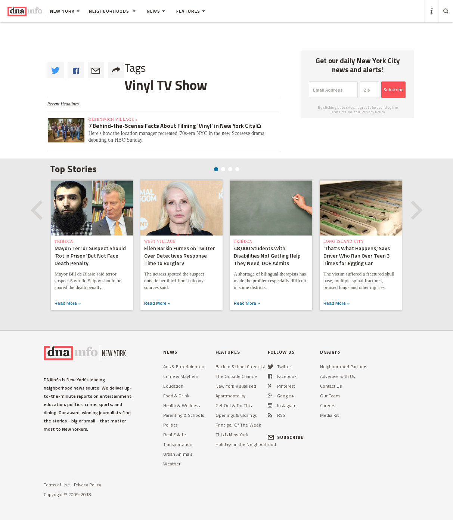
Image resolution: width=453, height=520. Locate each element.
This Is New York (231, 434)
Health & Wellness (181, 405)
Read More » (68, 303)
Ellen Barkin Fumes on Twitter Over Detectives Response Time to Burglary (179, 255)
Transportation (178, 444)
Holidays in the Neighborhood (245, 444)
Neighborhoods (112, 11)
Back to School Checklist (240, 366)
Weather (172, 463)
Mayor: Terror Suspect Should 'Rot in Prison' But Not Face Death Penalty (90, 255)
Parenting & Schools (183, 415)
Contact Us (331, 386)
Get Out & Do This (233, 405)
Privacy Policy (373, 112)
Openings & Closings (236, 415)
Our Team (330, 395)
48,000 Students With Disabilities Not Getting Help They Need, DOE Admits (267, 255)
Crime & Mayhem (181, 376)
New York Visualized (235, 386)
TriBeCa (64, 241)
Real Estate (174, 434)
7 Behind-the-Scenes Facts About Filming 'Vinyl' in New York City (173, 125)
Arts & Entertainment (184, 366)
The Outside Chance (236, 376)
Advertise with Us (337, 376)
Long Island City (343, 241)
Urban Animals (178, 454)
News (156, 11)
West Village (160, 241)
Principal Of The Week (238, 424)
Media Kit (329, 415)
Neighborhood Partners (343, 366)
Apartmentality (230, 395)
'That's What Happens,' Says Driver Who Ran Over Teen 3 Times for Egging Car (356, 255)
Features (190, 11)
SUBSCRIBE (286, 437)
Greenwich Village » (113, 119)
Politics (170, 424)
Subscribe (394, 89)
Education (173, 386)
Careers (327, 405)
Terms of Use (341, 112)
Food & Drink (176, 395)
